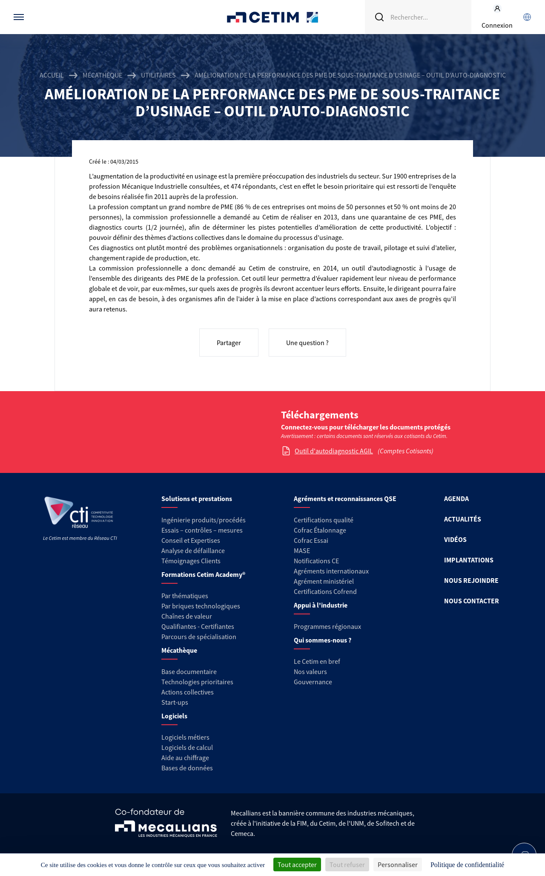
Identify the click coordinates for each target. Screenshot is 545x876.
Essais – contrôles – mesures (202, 530)
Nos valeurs (310, 671)
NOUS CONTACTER (471, 600)
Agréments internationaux (331, 571)
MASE (302, 550)
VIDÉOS (455, 539)
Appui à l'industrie (320, 605)
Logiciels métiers (185, 737)
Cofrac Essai (311, 540)
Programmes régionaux (327, 626)
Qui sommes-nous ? (322, 640)
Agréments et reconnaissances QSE (345, 498)
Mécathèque (102, 75)
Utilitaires (158, 75)
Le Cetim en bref (317, 661)
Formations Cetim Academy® (203, 574)
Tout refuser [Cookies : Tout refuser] (347, 864)
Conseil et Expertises (190, 540)
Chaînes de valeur (186, 616)
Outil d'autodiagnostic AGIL (334, 451)
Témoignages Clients (191, 560)
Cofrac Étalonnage (320, 530)
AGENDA (456, 498)
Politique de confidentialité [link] (467, 864)
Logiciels (174, 716)
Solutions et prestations (196, 498)
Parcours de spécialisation (198, 636)
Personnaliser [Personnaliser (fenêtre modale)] (398, 864)
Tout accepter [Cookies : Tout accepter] (297, 864)
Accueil (52, 75)
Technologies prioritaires (197, 681)
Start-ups (174, 702)
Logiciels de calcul (187, 747)
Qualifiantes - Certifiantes (197, 626)
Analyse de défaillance (193, 550)
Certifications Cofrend (325, 591)
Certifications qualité (323, 520)
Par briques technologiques (200, 606)
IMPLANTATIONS (468, 560)
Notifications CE (316, 560)
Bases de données (187, 768)
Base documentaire (189, 671)
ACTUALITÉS (462, 519)
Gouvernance (313, 681)
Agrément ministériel (324, 581)
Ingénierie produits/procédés (203, 520)
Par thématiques (184, 595)
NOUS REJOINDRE (471, 580)
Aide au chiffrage (185, 757)
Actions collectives (187, 692)
